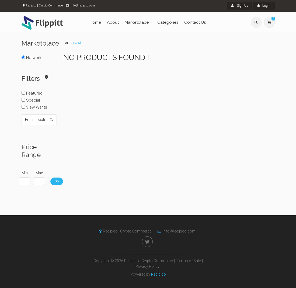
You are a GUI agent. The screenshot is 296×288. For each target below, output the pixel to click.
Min (25, 173)
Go (57, 181)
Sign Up (239, 6)
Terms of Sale (189, 261)
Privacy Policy (147, 266)
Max (39, 173)
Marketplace (137, 22)
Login (263, 6)
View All (76, 43)
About (113, 22)
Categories (167, 22)
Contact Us (195, 22)
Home (95, 22)
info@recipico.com (175, 231)
